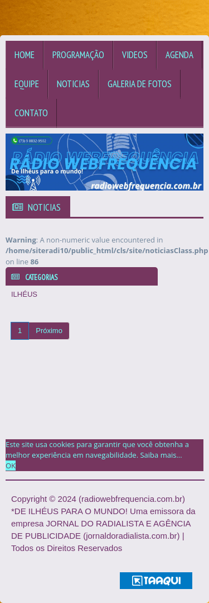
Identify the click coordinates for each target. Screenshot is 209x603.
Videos (135, 55)
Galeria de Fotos (140, 84)
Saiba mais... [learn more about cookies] (161, 455)
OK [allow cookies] (11, 465)
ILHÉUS (24, 294)
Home (24, 55)
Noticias (73, 84)
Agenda (179, 55)
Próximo (49, 330)
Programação (78, 55)
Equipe (26, 84)
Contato (31, 113)
